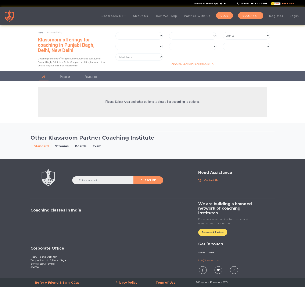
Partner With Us (197, 16)
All (44, 76)
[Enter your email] (103, 180)
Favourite (91, 76)
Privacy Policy (126, 282)
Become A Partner (213, 232)
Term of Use (166, 282)
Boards (80, 146)
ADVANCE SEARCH (183, 64)
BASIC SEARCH (204, 64)
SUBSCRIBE (148, 180)
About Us (142, 16)
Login (294, 16)
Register (276, 16)
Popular (65, 76)
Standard (41, 146)
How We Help (165, 16)
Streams (62, 146)
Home (40, 33)
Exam (97, 146)
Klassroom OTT (113, 16)
